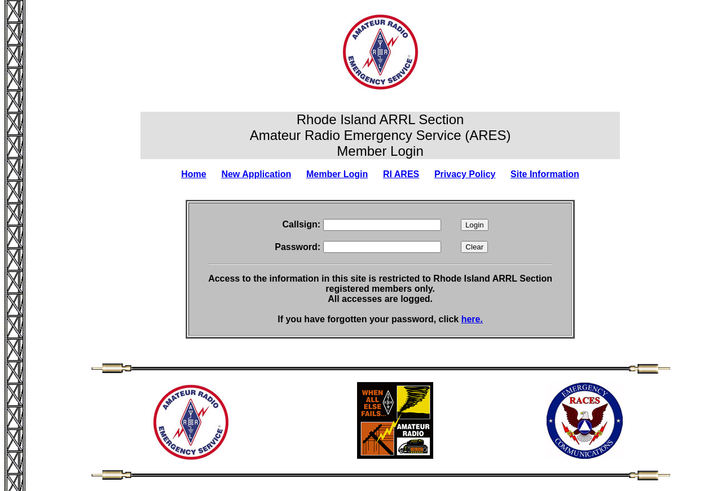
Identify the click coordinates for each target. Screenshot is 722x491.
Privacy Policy (465, 174)
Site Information (544, 174)
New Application (256, 174)
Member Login (337, 174)
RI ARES (401, 174)
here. (472, 319)
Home (193, 174)
